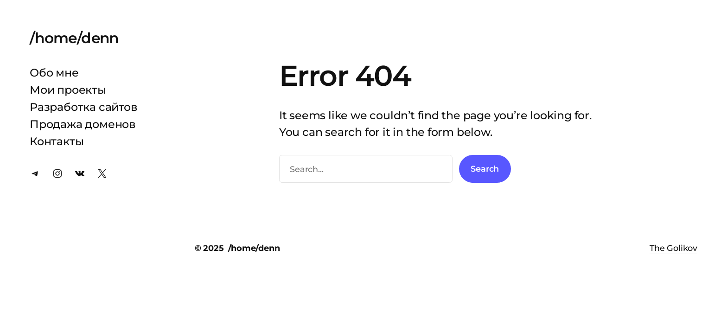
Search (485, 168)
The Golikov (673, 248)
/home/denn (74, 38)
